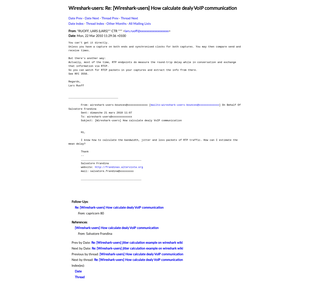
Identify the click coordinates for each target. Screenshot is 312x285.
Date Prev (75, 18)
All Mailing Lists (140, 23)
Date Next (92, 18)
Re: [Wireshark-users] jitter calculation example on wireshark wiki (137, 242)
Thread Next (129, 18)
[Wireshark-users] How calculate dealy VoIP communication (117, 228)
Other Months (116, 23)
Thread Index (95, 23)
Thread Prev (109, 18)
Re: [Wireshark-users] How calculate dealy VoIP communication (119, 207)
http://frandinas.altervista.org (119, 167)
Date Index (76, 23)
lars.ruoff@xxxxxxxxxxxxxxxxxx (147, 31)
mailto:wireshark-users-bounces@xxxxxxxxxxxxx (185, 105)
